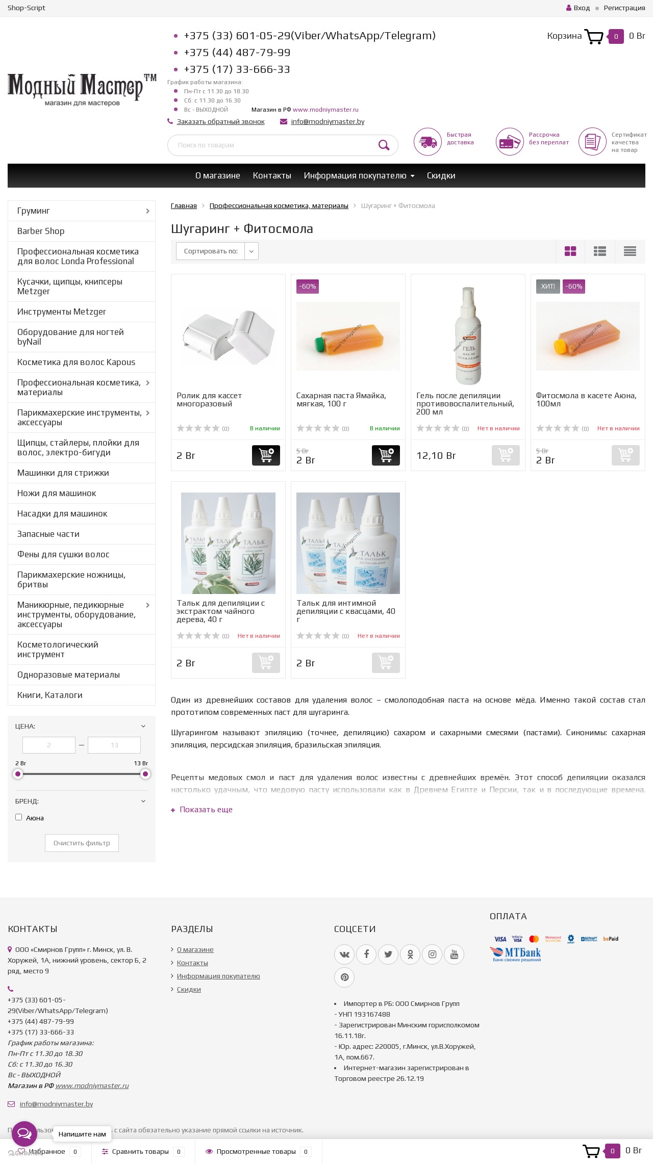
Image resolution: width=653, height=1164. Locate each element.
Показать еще (202, 809)
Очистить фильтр (82, 843)
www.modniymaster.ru (326, 109)
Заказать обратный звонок (221, 121)
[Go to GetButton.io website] (24, 1153)
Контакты (272, 175)
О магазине (217, 175)
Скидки (441, 175)
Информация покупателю (355, 175)
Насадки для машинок (62, 513)
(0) (203, 428)
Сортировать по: (211, 251)
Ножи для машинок (56, 493)
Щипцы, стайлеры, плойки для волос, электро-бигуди (78, 447)
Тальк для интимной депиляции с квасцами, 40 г (345, 611)
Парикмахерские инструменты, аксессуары (79, 417)
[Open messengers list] (24, 1134)
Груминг (33, 210)
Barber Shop (41, 231)
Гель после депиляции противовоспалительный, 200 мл (465, 404)
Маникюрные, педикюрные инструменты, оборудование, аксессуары (76, 614)
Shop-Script (26, 8)
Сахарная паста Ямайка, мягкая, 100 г (341, 399)
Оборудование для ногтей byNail (70, 337)
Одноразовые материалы (68, 674)
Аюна (29, 818)
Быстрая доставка (460, 138)
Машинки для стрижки (63, 473)
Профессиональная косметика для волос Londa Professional (78, 256)
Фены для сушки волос (63, 554)
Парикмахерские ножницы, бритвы (71, 579)
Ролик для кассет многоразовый (209, 399)
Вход (578, 8)
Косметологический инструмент (57, 649)
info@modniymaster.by (327, 121)
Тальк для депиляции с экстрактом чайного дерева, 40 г (221, 611)
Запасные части (48, 534)
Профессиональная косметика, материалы (79, 387)
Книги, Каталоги (50, 695)
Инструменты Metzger (61, 311)
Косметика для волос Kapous (76, 362)
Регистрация (624, 8)
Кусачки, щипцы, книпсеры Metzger (69, 286)
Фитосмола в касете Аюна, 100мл (586, 399)
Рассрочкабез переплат (549, 138)
